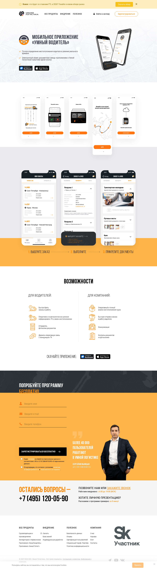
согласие (31, 459)
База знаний (47, 537)
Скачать (46, 534)
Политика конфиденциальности (78, 547)
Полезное (77, 14)
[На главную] (28, 16)
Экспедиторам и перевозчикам (30, 540)
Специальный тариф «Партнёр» (78, 544)
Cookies (63, 565)
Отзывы (69, 537)
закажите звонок (119, 488)
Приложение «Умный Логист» (29, 547)
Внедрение (65, 14)
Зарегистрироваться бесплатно (40, 451)
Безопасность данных (74, 534)
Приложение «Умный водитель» (30, 544)
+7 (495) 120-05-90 (44, 499)
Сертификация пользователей (77, 540)
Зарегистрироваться (126, 14)
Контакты (93, 544)
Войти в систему (101, 14)
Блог (92, 540)
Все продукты (51, 14)
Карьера (93, 537)
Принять (137, 565)
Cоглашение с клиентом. (71, 560)
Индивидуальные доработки (53, 540)
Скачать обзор (124, 4)
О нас (92, 534)
